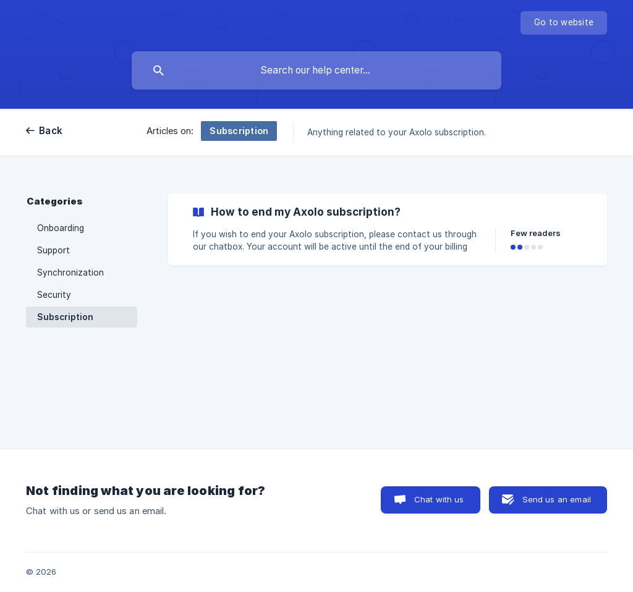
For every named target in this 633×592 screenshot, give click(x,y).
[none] (563, 23)
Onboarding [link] (60, 228)
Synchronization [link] (70, 272)
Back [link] (50, 131)
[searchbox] (316, 70)
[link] (387, 229)
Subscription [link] (65, 317)
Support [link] (53, 250)
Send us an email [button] (556, 499)
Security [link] (54, 295)
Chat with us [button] (439, 499)
